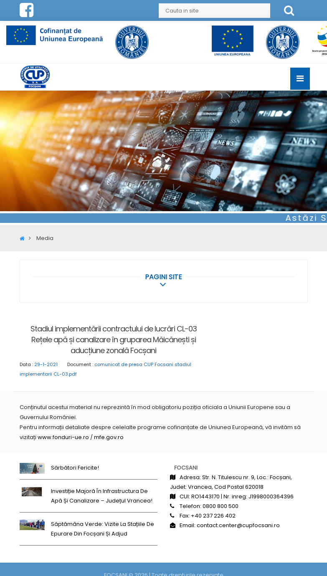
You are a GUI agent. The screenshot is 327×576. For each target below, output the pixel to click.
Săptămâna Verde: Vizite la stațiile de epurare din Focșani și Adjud (102, 529)
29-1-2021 (46, 364)
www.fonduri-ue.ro (63, 437)
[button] (163, 277)
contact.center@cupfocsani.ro (238, 525)
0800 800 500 (220, 506)
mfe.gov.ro (109, 437)
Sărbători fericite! (75, 468)
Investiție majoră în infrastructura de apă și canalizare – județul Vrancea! (101, 496)
